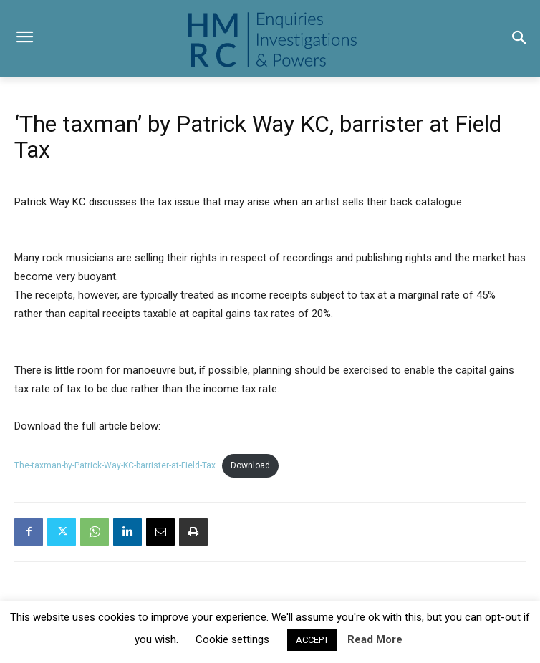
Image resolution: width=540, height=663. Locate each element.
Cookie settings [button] (232, 639)
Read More (374, 639)
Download (250, 465)
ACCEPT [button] (312, 639)
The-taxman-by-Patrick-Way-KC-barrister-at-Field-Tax (115, 465)
